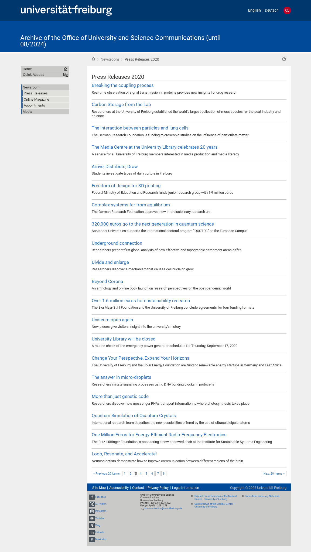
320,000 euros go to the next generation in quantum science (153, 224)
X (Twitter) (101, 504)
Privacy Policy (158, 488)
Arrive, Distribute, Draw (115, 166)
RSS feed (284, 59)
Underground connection (117, 243)
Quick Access (33, 75)
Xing (97, 525)
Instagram (100, 511)
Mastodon (100, 539)
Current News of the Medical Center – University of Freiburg (214, 505)
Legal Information (185, 488)
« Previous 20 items (106, 473)
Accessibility (119, 488)
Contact (138, 488)
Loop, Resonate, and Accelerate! (124, 453)
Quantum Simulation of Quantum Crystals (134, 415)
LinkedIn (99, 532)
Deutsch (272, 10)
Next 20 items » (274, 473)
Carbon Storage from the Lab (121, 104)
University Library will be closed (124, 339)
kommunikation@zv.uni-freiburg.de (163, 508)
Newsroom (110, 59)
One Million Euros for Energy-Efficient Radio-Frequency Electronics (159, 434)
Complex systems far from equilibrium (131, 204)
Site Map (99, 488)
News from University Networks (262, 496)
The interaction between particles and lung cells (140, 128)
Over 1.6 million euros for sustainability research (141, 300)
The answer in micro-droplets (121, 377)
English (254, 10)
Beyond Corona (107, 281)
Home (93, 59)
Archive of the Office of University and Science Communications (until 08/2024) (120, 41)
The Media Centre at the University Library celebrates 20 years (155, 147)
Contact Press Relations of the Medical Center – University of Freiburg (215, 497)
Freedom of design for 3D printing (126, 185)
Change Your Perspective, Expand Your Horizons (140, 358)
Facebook (100, 497)
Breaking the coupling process (123, 85)
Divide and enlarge (110, 262)
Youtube (99, 518)
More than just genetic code (120, 396)
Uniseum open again (112, 319)
